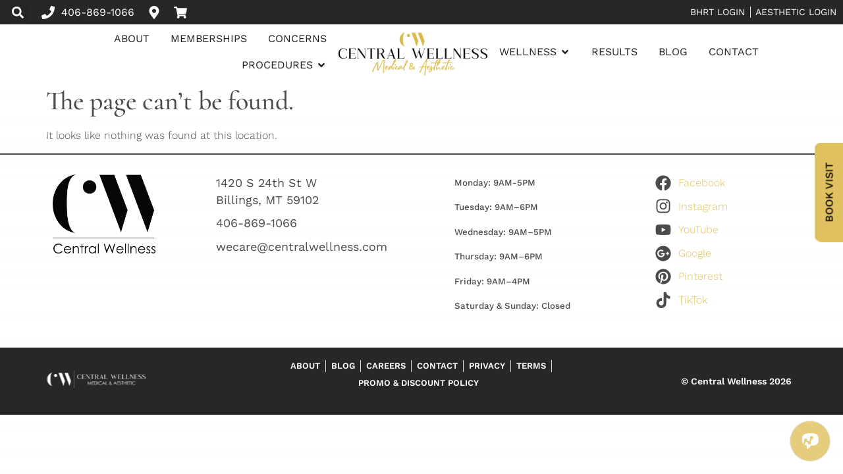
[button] (17, 12)
